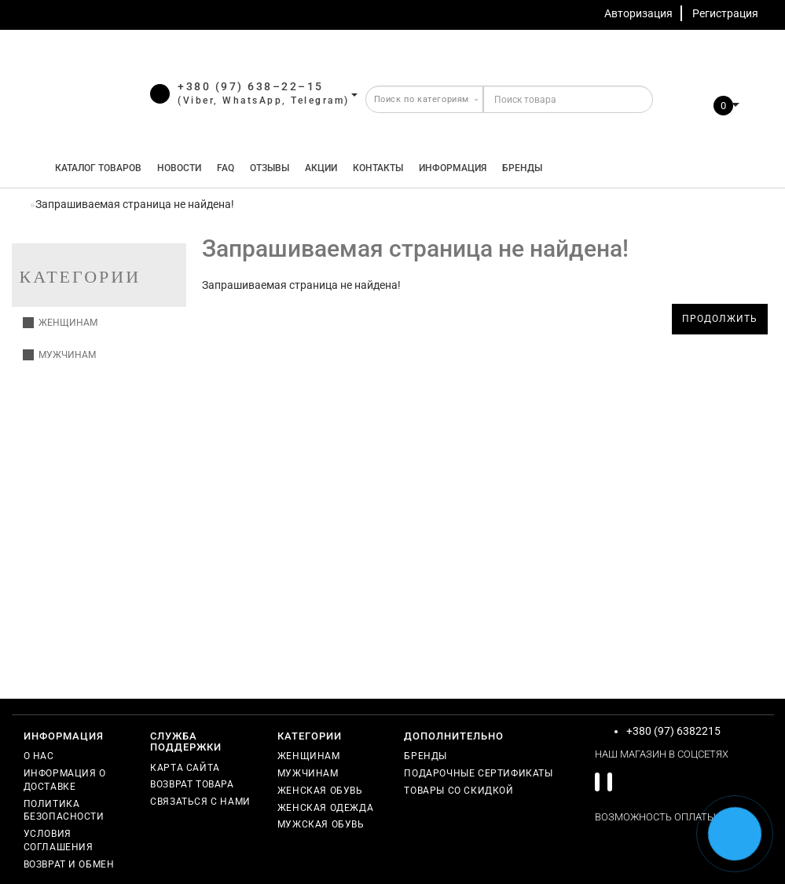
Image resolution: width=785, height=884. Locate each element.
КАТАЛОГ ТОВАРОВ (94, 168)
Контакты (378, 168)
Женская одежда (325, 807)
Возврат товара (191, 784)
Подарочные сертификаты (478, 773)
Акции (321, 168)
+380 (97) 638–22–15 (251, 86)
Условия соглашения (59, 840)
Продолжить (719, 318)
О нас (39, 756)
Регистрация (725, 13)
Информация (452, 168)
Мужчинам (59, 354)
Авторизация (638, 13)
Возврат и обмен (69, 864)
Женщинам (60, 322)
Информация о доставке (65, 780)
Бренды (522, 168)
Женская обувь (320, 790)
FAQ (225, 168)
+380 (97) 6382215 (673, 731)
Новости (179, 168)
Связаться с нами (200, 801)
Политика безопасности (64, 810)
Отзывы (269, 168)
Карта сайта (185, 767)
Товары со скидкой (458, 790)
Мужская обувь (321, 824)
